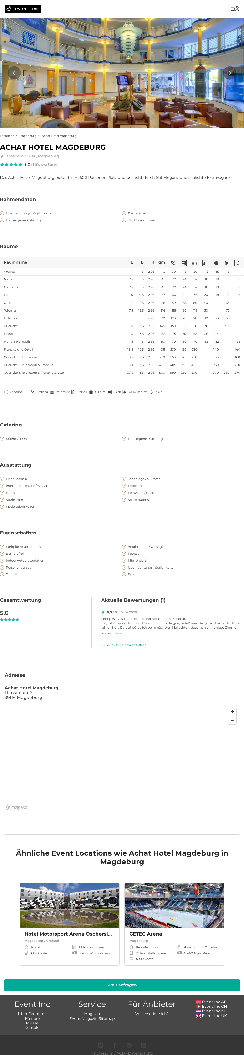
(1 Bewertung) (45, 164)
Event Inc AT (211, 996)
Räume (9, 246)
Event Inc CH (211, 1001)
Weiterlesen (112, 633)
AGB (121, 1048)
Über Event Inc (32, 1008)
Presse (32, 1018)
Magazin (92, 1008)
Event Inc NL (211, 1005)
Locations (7, 136)
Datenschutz (140, 1048)
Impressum (102, 1048)
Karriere (32, 1013)
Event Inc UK (211, 1010)
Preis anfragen (122, 979)
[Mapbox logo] (16, 802)
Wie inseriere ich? (152, 1008)
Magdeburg (28, 136)
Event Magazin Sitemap (92, 1013)
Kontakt (32, 1022)
